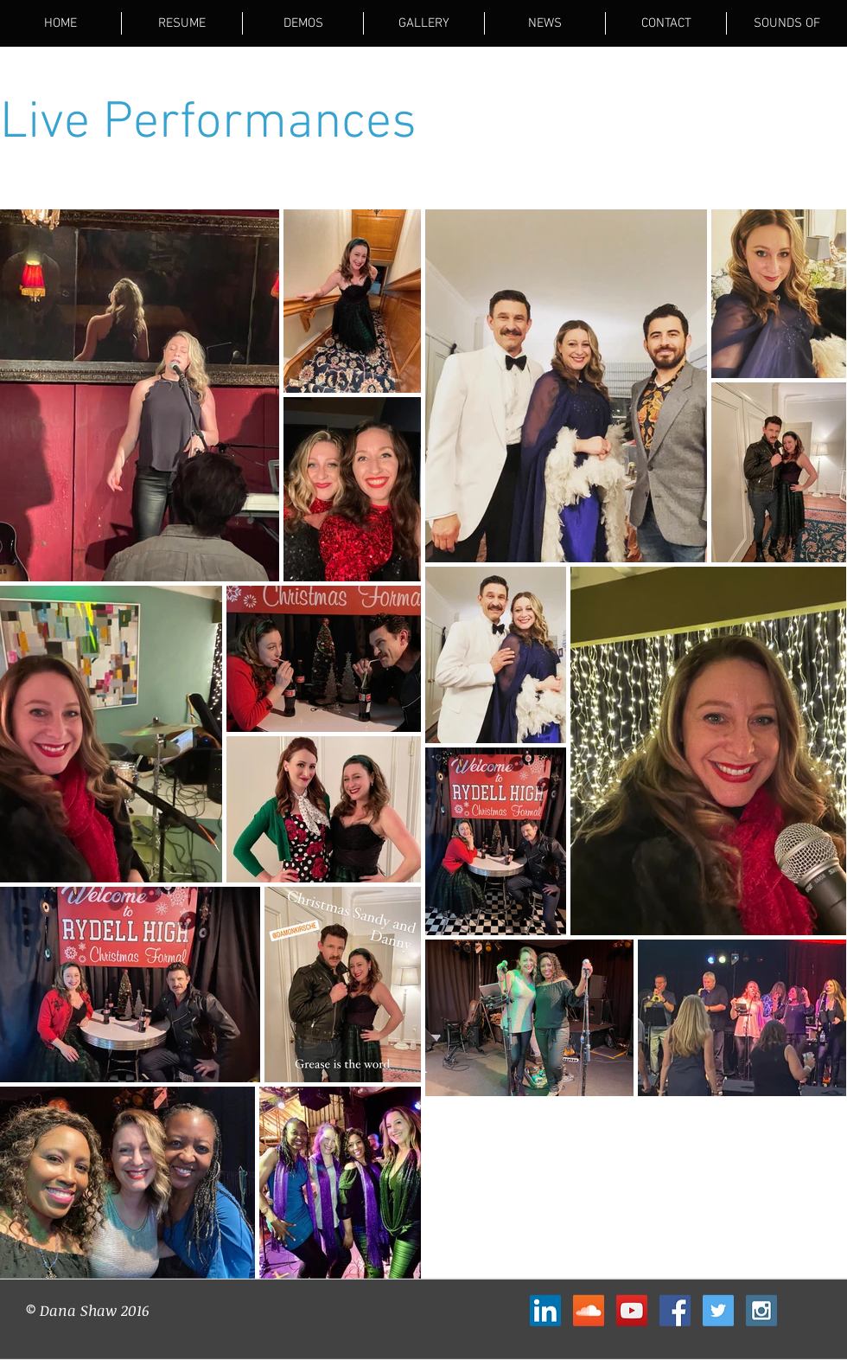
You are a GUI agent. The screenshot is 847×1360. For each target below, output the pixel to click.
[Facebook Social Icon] (675, 1310)
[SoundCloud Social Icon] (588, 1310)
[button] (424, 23)
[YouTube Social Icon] (631, 1310)
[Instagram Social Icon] (761, 1310)
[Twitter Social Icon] (718, 1310)
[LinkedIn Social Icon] (545, 1310)
